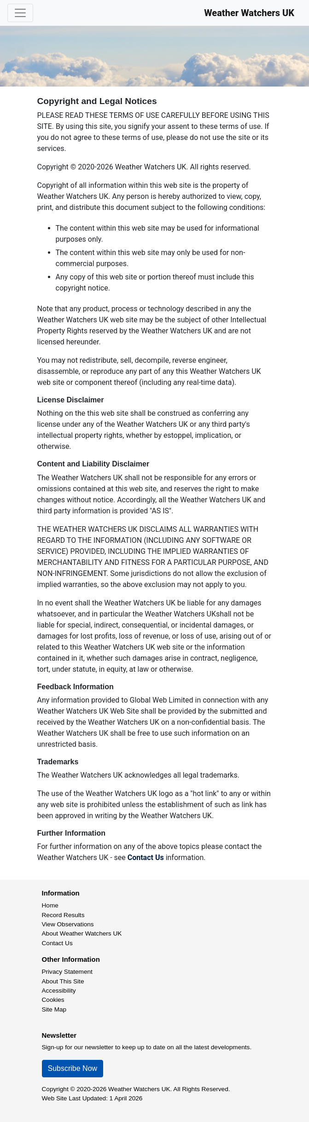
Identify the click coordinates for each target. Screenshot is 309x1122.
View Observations (68, 924)
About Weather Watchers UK (82, 933)
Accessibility (59, 990)
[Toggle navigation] (20, 13)
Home (50, 905)
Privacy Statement (67, 971)
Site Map (54, 1009)
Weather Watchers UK (249, 12)
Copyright (55, 1089)
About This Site (63, 981)
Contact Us (146, 857)
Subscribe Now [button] (73, 1068)
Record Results (63, 915)
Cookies (53, 999)
